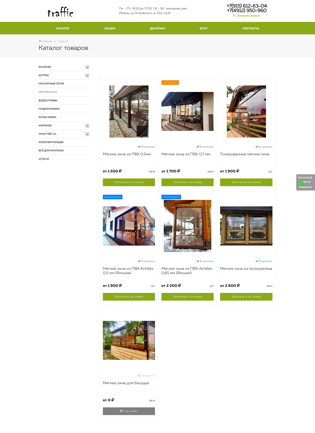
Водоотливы (48, 100)
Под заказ (129, 411)
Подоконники (49, 109)
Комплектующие (51, 142)
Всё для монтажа (51, 150)
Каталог (63, 28)
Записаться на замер (129, 182)
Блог (204, 28)
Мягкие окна (48, 92)
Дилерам (157, 28)
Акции (109, 28)
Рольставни (47, 117)
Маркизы (45, 125)
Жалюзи (45, 67)
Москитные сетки (51, 84)
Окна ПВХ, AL (48, 134)
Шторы (44, 75)
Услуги (44, 159)
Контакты (250, 28)
